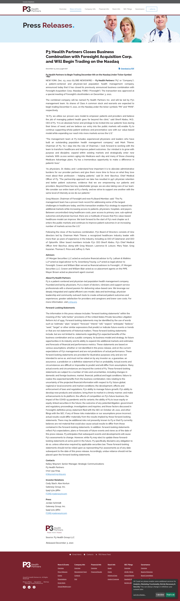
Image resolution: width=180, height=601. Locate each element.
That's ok (170, 595)
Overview (62, 9)
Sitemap (46, 589)
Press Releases (62, 579)
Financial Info (104, 9)
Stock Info (116, 9)
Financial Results (96, 579)
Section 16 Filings (129, 590)
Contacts (90, 561)
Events (60, 582)
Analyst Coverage (113, 586)
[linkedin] (29, 594)
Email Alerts (77, 561)
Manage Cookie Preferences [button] (34, 590)
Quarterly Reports (130, 586)
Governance (139, 9)
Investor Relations (28, 2)
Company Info (90, 9)
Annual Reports (129, 582)
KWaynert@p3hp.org (56, 481)
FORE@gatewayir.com (56, 501)
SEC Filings (128, 9)
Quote (110, 575)
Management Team (80, 579)
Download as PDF (126, 76)
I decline (160, 595)
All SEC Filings (128, 579)
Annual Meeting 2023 (64, 593)
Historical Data (112, 582)
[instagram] (34, 594)
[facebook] (24, 594)
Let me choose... (139, 595)
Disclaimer (37, 589)
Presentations (62, 586)
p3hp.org (151, 9)
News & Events (75, 9)
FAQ (75, 586)
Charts (110, 579)
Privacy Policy (27, 589)
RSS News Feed (105, 561)
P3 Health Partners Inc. (34, 584)
